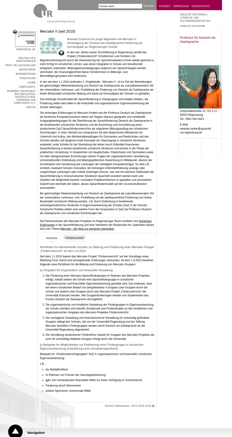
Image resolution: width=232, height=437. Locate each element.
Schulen (49, 238)
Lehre (31, 82)
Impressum (181, 6)
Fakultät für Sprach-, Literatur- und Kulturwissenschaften (195, 17)
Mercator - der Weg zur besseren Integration (87, 228)
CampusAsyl (27, 86)
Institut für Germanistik (192, 25)
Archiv (31, 107)
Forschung (28, 78)
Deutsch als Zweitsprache (26, 59)
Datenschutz (201, 6)
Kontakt (165, 6)
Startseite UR (25, 49)
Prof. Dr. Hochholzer (20, 65)
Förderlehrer (74, 238)
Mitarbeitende (26, 73)
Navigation (36, 433)
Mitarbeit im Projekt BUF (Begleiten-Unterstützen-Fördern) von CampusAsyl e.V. (21, 97)
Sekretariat (27, 69)
